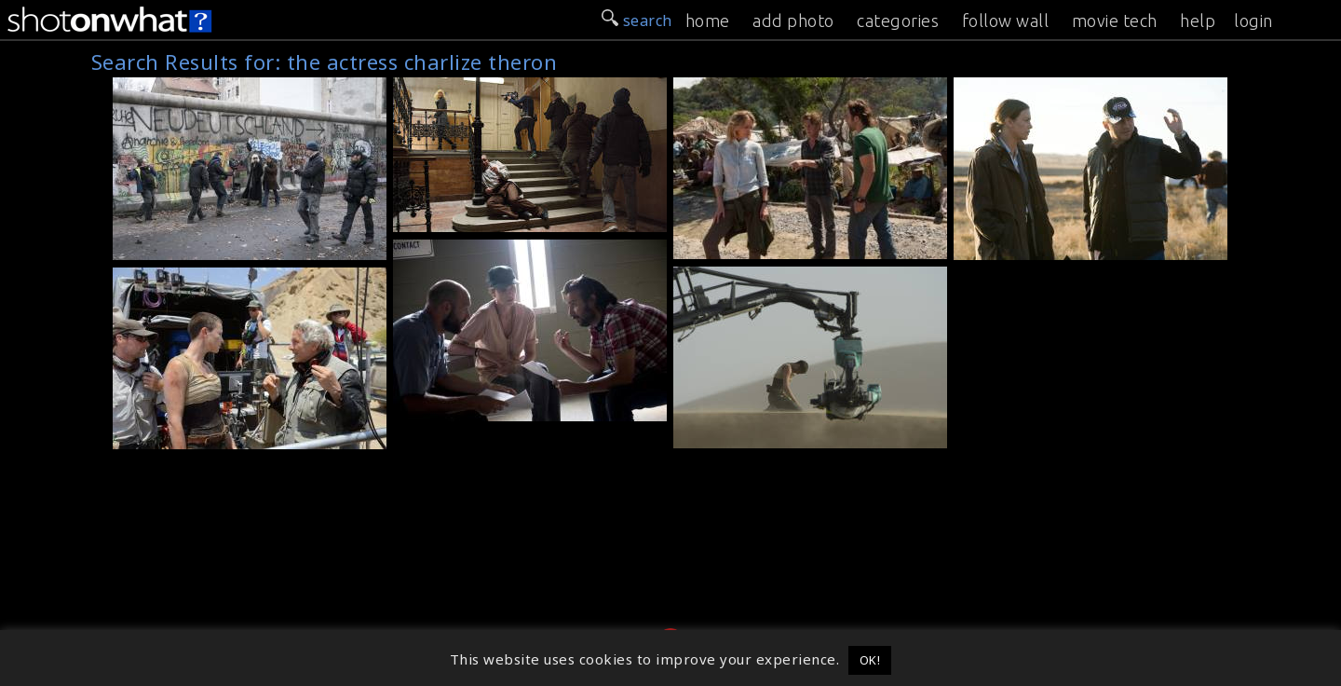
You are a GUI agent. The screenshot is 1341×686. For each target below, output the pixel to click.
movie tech (1115, 20)
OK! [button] (870, 660)
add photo (793, 20)
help (1197, 20)
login (1253, 20)
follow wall (1006, 20)
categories (898, 20)
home (707, 20)
